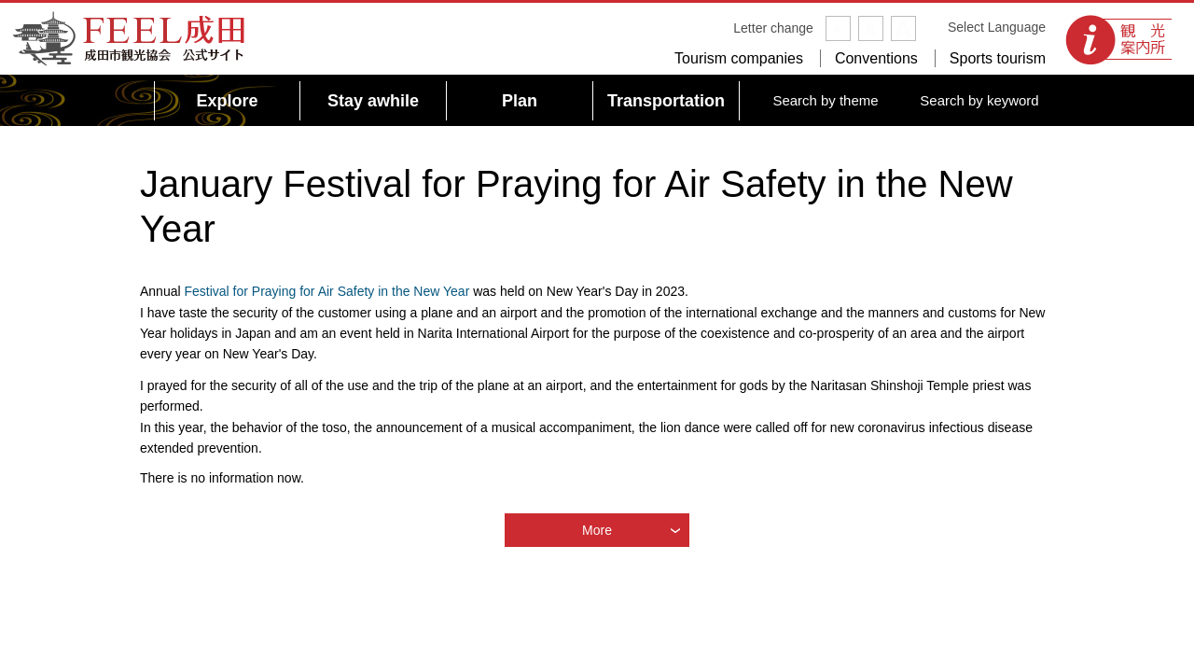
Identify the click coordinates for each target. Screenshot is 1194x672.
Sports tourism (998, 58)
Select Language (997, 27)
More (597, 530)
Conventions (876, 58)
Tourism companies (738, 58)
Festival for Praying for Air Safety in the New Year (326, 291)
